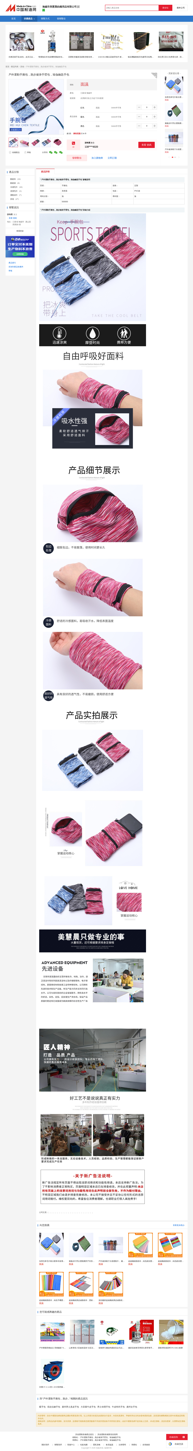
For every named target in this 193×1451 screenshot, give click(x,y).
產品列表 (14, 67)
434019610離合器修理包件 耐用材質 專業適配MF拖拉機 (120, 57)
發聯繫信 (76, 158)
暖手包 (42, 1407)
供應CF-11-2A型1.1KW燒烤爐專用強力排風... (57, 1387)
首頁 (7, 67)
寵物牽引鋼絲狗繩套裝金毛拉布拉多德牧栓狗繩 (118, 1348)
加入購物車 (97, 158)
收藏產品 (14, 152)
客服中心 (71, 1445)
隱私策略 (96, 1445)
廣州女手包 (131, 1407)
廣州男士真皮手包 (70, 1407)
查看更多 (20, 231)
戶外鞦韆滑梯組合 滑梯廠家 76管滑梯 (54, 1348)
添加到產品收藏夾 (16, 267)
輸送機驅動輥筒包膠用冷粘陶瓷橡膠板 (143, 57)
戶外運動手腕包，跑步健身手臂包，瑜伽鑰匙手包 (100, 1437)
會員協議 (109, 1445)
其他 (22, 67)
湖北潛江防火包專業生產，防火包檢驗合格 (175, 57)
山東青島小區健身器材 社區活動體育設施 (85, 1348)
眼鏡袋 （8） (15, 183)
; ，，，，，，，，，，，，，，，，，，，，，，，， (71, 1212)
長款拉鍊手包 (53, 1407)
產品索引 (12, 263)
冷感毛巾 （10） (17, 187)
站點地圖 (84, 1445)
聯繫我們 (58, 1445)
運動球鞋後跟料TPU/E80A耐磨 (170, 1348)
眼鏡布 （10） (16, 179)
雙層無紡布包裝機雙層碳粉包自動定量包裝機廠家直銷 (60, 57)
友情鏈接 (146, 1445)
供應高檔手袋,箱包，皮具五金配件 (23, 57)
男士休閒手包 (103, 1407)
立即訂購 (112, 158)
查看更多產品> (179, 1225)
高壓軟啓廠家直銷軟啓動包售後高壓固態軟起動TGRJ (89, 57)
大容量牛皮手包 (88, 1407)
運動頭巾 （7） (16, 195)
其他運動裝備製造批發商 (107, 1434)
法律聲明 (122, 1445)
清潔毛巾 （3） (16, 191)
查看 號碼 (146, 145)
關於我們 (45, 1445)
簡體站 (134, 1445)
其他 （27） (15, 199)
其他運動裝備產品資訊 (84, 1434)
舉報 (27, 152)
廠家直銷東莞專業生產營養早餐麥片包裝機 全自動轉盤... (151, 1348)
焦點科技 (99, 1448)
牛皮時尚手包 (118, 1407)
